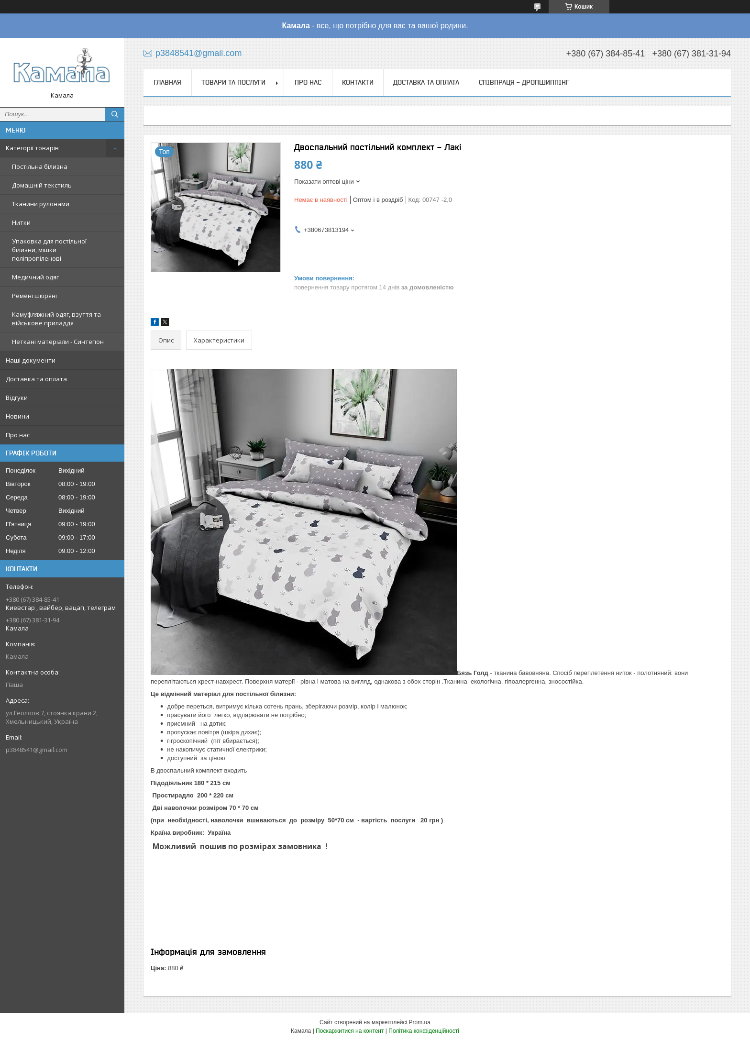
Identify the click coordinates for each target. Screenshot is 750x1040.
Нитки (21, 222)
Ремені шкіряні (34, 295)
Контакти (358, 82)
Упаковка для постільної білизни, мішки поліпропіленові (49, 250)
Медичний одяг (35, 277)
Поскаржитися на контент (350, 1031)
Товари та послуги (233, 82)
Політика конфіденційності (423, 1031)
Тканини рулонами (40, 203)
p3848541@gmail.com (36, 749)
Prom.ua (419, 1022)
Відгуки (17, 397)
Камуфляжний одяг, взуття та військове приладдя (56, 318)
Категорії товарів (32, 148)
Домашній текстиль (42, 185)
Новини (17, 416)
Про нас (18, 435)
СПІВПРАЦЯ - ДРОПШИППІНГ (524, 82)
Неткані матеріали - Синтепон (58, 341)
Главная (167, 82)
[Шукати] (114, 114)
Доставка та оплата (36, 379)
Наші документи (30, 360)
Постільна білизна (39, 166)
